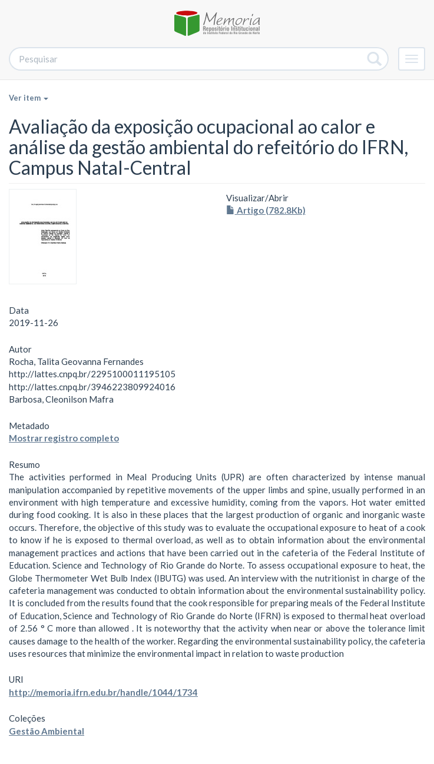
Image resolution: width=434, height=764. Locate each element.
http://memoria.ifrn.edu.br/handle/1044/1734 (103, 692)
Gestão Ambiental (46, 731)
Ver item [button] (28, 97)
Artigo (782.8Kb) (266, 210)
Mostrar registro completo (64, 438)
